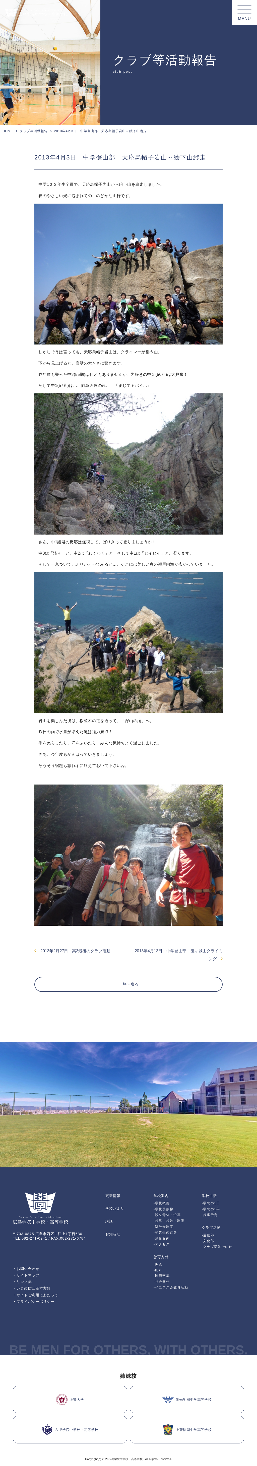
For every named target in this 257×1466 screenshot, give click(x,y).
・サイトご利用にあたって (35, 1295)
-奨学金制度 (163, 1227)
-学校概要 (162, 1203)
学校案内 (161, 1196)
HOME (8, 131)
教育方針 (161, 1257)
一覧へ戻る (128, 984)
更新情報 (112, 1196)
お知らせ (112, 1234)
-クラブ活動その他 (217, 1247)
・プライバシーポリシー (33, 1302)
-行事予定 (210, 1215)
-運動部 (208, 1235)
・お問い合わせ (26, 1269)
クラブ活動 (211, 1228)
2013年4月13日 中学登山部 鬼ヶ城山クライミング (179, 955)
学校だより (114, 1208)
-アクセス (162, 1244)
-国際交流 (162, 1275)
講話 (109, 1221)
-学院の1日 (211, 1203)
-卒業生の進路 (165, 1232)
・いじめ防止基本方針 (32, 1288)
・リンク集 (22, 1282)
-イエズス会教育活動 (171, 1287)
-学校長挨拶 (163, 1209)
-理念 (158, 1264)
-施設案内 (162, 1238)
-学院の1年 (211, 1209)
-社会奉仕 (162, 1281)
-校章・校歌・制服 (169, 1221)
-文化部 (208, 1241)
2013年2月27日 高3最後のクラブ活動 (72, 951)
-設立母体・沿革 (167, 1215)
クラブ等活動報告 (34, 131)
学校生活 (209, 1196)
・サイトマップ (26, 1275)
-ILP (157, 1270)
